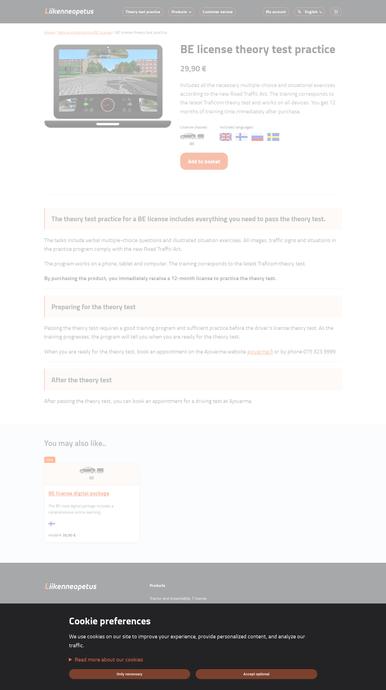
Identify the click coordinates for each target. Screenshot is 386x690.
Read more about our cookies (109, 659)
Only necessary (129, 674)
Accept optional (256, 674)
